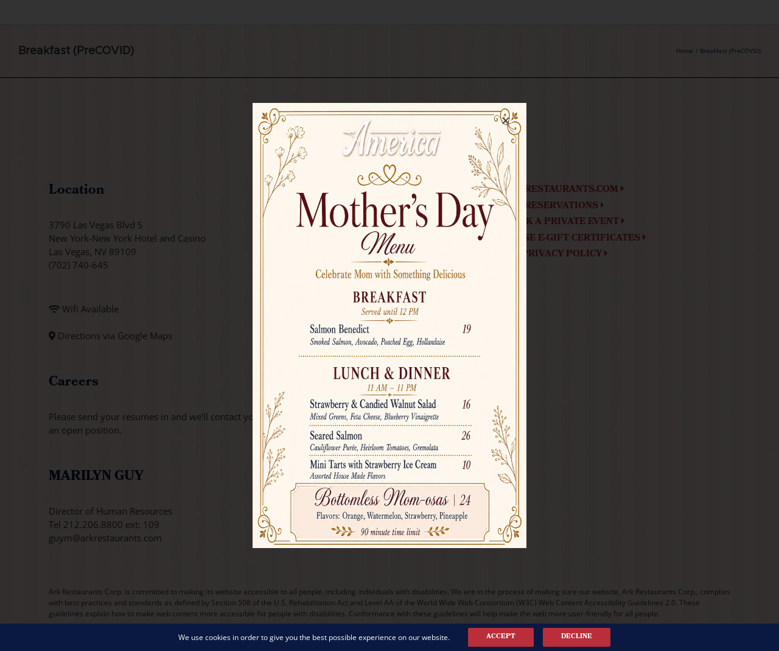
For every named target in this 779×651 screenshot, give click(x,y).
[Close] (505, 120)
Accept (500, 637)
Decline (576, 637)
